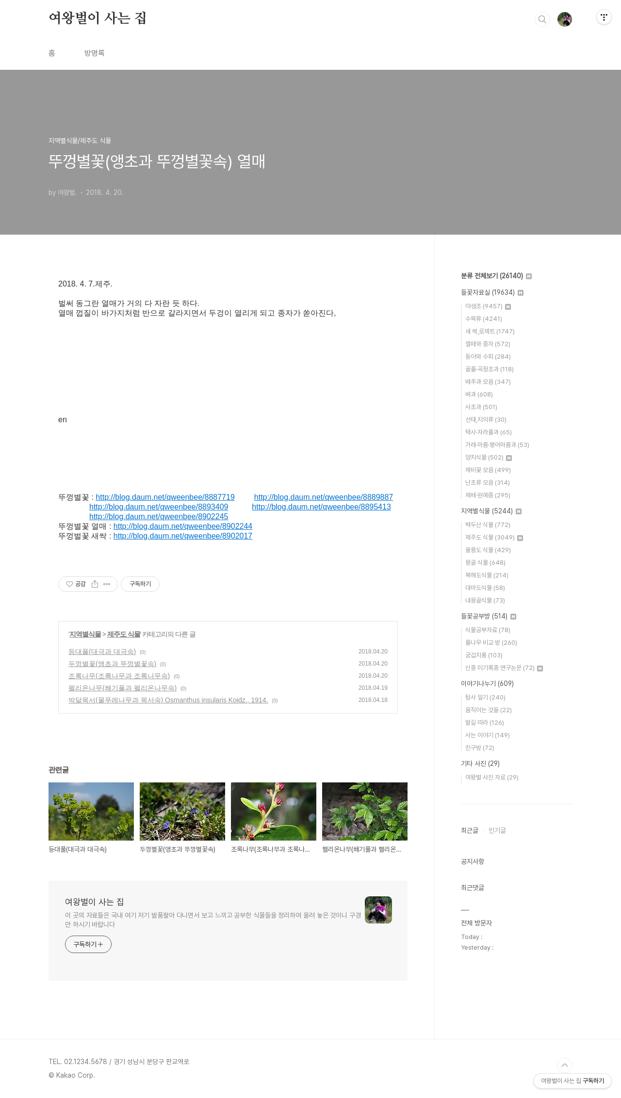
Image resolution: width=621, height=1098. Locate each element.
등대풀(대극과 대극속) (102, 651)
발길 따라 (484, 722)
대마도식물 (485, 587)
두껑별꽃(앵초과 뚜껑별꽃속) (112, 664)
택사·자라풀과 (488, 432)
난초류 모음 (487, 482)
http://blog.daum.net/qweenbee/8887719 (165, 497)
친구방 (479, 747)
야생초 (488, 306)
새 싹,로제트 (490, 331)
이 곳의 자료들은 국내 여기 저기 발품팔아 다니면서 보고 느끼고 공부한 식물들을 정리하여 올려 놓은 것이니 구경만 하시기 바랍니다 (213, 919)
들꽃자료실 (492, 292)
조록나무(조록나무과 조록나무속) (119, 676)
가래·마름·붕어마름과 (497, 444)
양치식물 (488, 457)
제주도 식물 (123, 634)
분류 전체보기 (496, 276)
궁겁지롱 (484, 655)
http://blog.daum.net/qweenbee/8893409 (158, 507)
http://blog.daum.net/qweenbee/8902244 (183, 526)
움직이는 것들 (488, 710)
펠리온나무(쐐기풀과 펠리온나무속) (122, 688)
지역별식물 (85, 634)
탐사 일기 (485, 697)
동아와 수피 (488, 356)
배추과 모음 (488, 381)
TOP (564, 1065)
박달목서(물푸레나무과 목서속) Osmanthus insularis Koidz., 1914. (168, 700)
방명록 (94, 53)
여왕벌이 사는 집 (98, 19)
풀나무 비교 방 (491, 642)
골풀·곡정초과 (489, 369)
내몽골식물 (485, 600)
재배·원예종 (487, 495)
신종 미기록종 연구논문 (504, 667)
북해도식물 (486, 575)
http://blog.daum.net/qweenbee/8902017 (183, 536)
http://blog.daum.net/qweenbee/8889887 (323, 497)
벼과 (479, 394)
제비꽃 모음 (488, 470)
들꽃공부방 (488, 616)
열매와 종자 (487, 344)
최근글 (469, 830)
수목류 (483, 318)
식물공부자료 (487, 630)
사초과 (481, 407)
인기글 (497, 830)
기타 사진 (480, 763)
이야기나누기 (487, 683)
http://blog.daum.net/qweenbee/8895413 (321, 507)
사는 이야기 (487, 735)
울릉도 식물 (488, 550)
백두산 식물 (487, 524)
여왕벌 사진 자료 (492, 777)
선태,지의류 (486, 419)
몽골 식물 (485, 562)
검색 (542, 19)
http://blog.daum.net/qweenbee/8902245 (158, 516)
